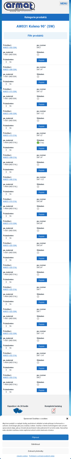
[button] (67, 418)
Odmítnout (35, 444)
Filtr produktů (35, 35)
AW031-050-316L (10, 377)
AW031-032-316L (10, 355)
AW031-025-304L (10, 311)
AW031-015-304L (10, 92)
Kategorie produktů (36, 17)
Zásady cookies (22, 456)
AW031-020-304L (10, 245)
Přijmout (35, 437)
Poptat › (42, 60)
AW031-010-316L (10, 201)
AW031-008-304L (10, 70)
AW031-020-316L (10, 267)
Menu (63, 3)
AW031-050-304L (10, 48)
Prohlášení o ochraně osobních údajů (41, 456)
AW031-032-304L (10, 333)
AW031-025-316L (10, 289)
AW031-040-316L (10, 179)
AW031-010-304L (10, 223)
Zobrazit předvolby (35, 451)
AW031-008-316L (10, 157)
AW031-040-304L (10, 114)
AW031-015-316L (10, 135)
